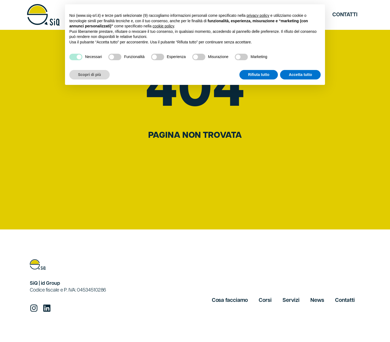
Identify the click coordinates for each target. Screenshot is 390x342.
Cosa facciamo (230, 300)
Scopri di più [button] (89, 74)
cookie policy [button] (163, 26)
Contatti (345, 15)
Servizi (291, 300)
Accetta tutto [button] (300, 74)
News (317, 300)
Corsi (265, 300)
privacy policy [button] (257, 15)
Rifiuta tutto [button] (258, 74)
